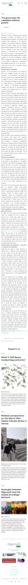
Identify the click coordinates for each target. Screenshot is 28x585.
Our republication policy (7, 341)
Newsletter (14, 566)
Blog (2, 13)
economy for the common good (11, 231)
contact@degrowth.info (15, 549)
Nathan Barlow (6, 392)
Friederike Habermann (8, 33)
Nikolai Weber (23, 464)
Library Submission (14, 572)
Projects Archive (14, 574)
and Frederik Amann (6, 465)
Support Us (14, 569)
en (21, 3)
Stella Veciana (6, 516)
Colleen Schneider (14, 464)
